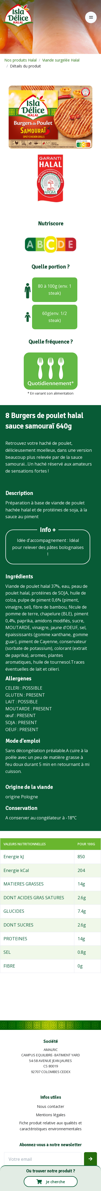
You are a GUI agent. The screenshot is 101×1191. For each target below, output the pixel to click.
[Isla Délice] (16, 17)
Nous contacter (50, 1106)
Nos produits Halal (20, 60)
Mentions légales (50, 1114)
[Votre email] (42, 1159)
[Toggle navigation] (91, 17)
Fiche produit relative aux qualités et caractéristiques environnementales (50, 1125)
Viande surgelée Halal (60, 60)
